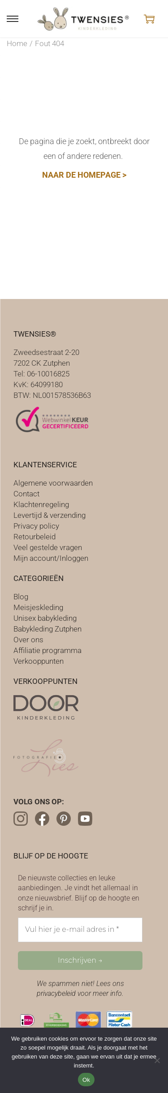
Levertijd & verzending (49, 515)
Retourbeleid (34, 536)
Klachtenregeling (41, 504)
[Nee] (156, 1060)
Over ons (28, 639)
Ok (86, 1079)
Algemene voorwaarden (53, 482)
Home (17, 43)
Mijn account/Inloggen (50, 558)
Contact (26, 493)
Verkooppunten (38, 661)
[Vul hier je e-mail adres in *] (80, 930)
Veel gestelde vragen (47, 547)
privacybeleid (56, 993)
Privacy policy (36, 525)
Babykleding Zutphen (47, 628)
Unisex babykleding (45, 618)
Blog (20, 596)
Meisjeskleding (38, 607)
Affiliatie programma (47, 650)
